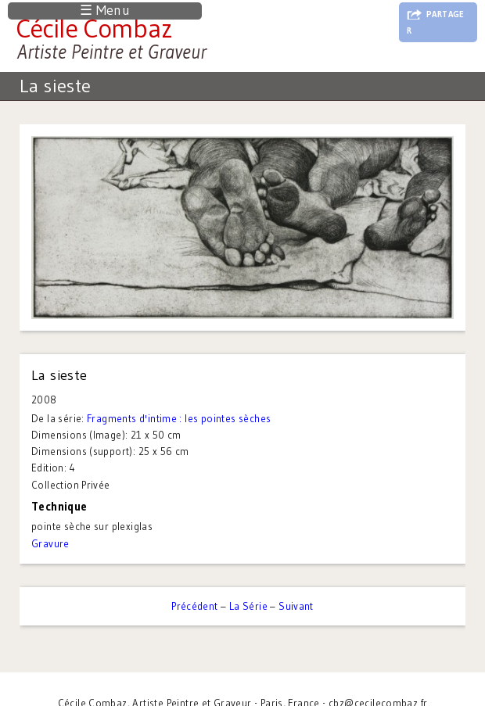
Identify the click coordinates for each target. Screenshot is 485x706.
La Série (248, 606)
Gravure (50, 543)
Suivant (296, 606)
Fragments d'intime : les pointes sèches (179, 418)
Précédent (194, 606)
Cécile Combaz (94, 28)
